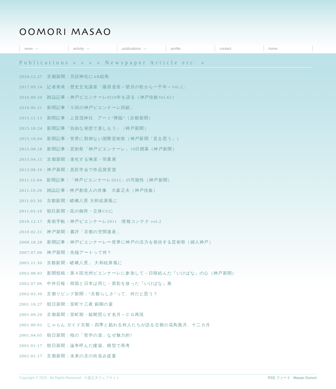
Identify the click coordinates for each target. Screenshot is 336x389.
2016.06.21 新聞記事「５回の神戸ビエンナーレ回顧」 (77, 107)
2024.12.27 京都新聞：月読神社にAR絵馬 (64, 76)
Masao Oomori (305, 378)
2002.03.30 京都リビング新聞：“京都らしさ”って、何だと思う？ (88, 293)
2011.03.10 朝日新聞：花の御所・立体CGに (66, 211)
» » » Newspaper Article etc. (139, 62)
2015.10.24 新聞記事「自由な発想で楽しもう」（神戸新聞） (86, 128)
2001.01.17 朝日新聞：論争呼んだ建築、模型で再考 (74, 345)
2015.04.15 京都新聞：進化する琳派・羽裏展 (67, 159)
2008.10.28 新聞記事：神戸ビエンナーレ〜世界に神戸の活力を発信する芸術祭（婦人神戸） (116, 242)
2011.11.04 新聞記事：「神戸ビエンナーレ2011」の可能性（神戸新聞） (95, 180)
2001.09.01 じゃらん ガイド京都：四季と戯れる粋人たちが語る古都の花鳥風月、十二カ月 (115, 324)
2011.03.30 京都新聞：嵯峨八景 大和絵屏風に (68, 200)
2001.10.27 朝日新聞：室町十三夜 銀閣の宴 (66, 304)
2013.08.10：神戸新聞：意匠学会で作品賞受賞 (67, 169)
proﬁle (176, 48)
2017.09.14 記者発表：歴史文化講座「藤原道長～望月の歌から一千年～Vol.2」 (103, 86)
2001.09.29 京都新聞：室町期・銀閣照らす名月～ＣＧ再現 (81, 314)
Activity (78, 48)
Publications (131, 48)
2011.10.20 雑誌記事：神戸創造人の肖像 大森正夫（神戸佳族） (88, 190)
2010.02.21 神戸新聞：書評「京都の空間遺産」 (70, 231)
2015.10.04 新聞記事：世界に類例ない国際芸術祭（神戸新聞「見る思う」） (100, 138)
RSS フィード (279, 378)
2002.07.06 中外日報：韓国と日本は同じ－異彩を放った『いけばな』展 (95, 283)
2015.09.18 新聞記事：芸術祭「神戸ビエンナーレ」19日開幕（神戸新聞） (98, 148)
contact (225, 48)
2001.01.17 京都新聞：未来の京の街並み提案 (67, 355)
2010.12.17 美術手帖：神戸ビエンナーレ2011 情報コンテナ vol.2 (90, 221)
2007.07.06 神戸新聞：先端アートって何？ (65, 252)
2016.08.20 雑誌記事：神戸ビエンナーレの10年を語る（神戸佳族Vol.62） (98, 97)
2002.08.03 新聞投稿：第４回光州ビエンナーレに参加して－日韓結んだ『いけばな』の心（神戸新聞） (128, 273)
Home (273, 48)
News (29, 48)
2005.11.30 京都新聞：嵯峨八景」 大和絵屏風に (71, 262)
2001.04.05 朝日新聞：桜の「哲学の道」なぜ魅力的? (76, 335)
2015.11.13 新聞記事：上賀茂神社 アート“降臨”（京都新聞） (86, 117)
